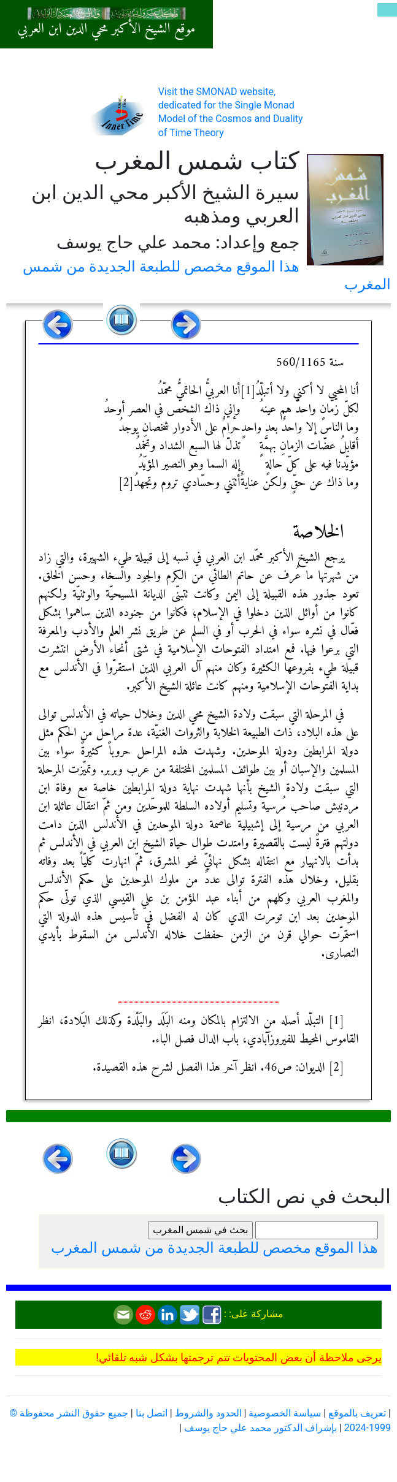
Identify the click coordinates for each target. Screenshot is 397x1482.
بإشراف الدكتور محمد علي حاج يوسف (260, 1428)
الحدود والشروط (208, 1413)
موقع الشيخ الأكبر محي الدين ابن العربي (107, 29)
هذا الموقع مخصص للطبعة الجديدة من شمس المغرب (214, 1247)
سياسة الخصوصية (285, 1413)
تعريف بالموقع (357, 1413)
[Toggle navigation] (387, 10)
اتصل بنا (152, 1413)
